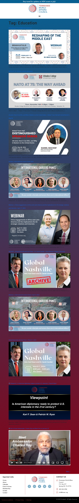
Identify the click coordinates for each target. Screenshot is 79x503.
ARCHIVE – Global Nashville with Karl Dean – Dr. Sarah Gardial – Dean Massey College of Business (37, 251)
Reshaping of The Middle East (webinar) (20, 28)
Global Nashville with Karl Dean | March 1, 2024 (22, 340)
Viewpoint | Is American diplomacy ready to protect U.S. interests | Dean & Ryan (32, 383)
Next (68, 471)
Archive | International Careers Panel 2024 (21, 161)
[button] (39, 16)
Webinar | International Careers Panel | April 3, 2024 (24, 295)
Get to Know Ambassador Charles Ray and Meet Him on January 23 (29, 428)
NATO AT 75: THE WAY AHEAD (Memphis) (21, 71)
